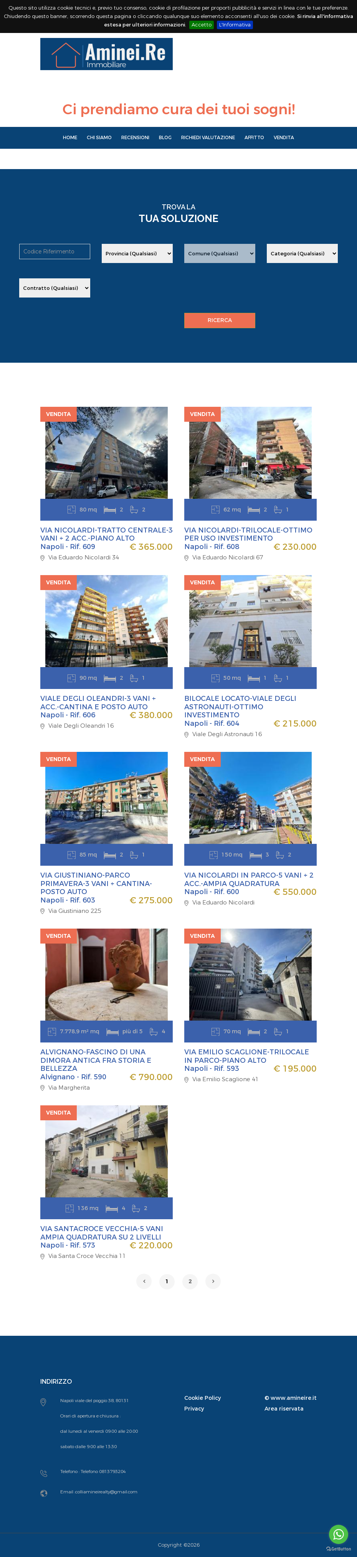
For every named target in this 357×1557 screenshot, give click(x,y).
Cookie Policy (202, 1398)
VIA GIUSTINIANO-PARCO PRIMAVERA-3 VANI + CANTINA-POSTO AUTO (96, 883)
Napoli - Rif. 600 (211, 891)
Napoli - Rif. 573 (67, 1245)
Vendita (284, 138)
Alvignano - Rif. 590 (73, 1077)
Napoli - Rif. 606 (67, 715)
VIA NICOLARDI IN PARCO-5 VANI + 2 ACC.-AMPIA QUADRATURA (249, 879)
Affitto (254, 138)
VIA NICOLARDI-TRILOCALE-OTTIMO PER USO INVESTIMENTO (248, 534)
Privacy (194, 1408)
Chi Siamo (99, 138)
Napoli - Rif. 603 (67, 900)
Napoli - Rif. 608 (211, 546)
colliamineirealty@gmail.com (106, 1492)
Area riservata (284, 1408)
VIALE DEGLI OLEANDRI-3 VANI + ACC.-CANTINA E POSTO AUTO (98, 703)
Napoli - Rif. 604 (211, 723)
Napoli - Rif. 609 (67, 546)
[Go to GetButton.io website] (338, 1549)
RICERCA (220, 320)
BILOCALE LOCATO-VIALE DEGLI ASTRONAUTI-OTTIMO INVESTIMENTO (240, 707)
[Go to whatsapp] (338, 1534)
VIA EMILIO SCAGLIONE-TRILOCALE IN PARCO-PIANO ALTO (246, 1056)
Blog (165, 138)
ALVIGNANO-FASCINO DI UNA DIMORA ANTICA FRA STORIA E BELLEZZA (95, 1060)
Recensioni (135, 138)
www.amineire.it (294, 1398)
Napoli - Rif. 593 (211, 1068)
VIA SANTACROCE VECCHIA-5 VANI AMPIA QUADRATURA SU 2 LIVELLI (101, 1233)
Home (70, 138)
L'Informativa (235, 24)
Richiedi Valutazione (208, 138)
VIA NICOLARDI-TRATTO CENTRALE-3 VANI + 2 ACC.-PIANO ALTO (106, 534)
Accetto (202, 24)
